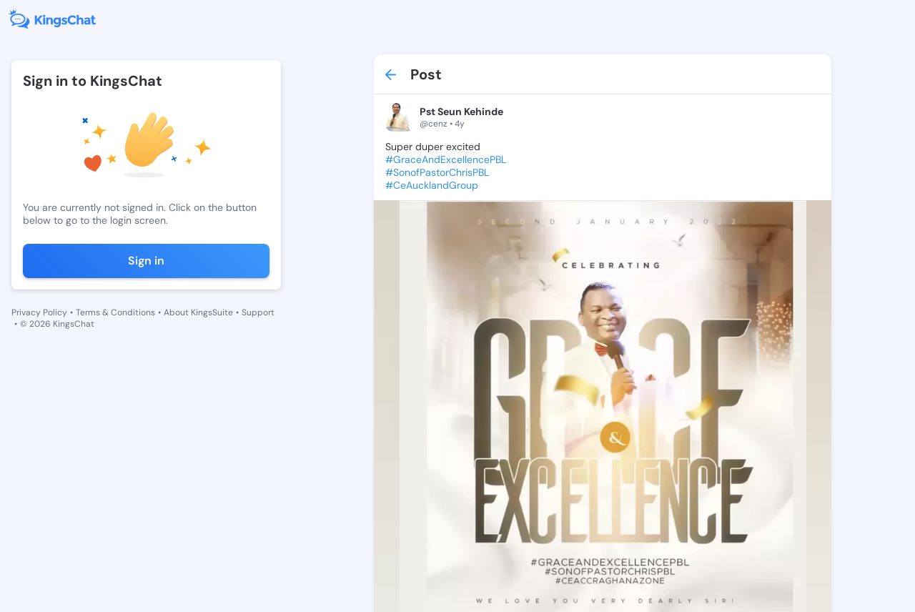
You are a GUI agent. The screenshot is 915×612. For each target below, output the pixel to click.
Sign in (146, 260)
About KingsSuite (198, 312)
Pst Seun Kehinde (461, 111)
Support (258, 312)
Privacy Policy (39, 312)
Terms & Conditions (115, 312)
